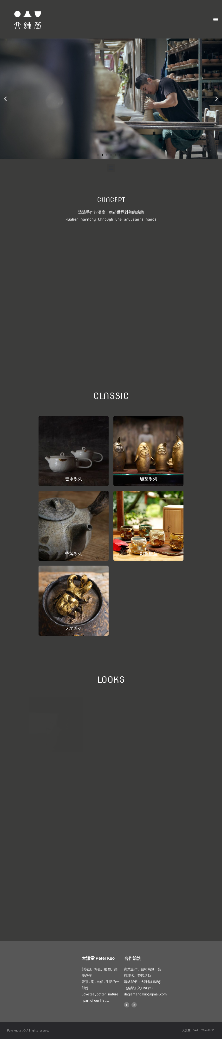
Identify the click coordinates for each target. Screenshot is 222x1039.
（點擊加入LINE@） (139, 988)
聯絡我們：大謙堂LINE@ (142, 982)
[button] (216, 19)
